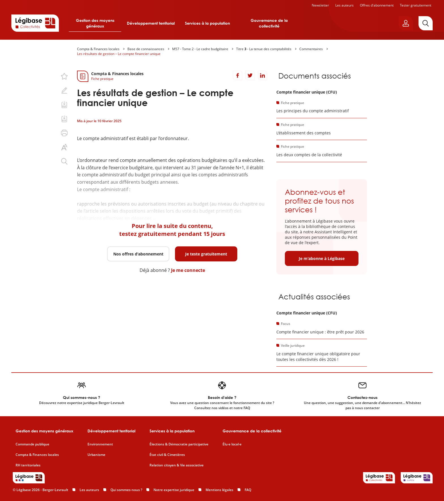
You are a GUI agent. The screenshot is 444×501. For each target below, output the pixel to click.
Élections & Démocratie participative (179, 444)
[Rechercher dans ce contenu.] (64, 161)
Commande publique (32, 444)
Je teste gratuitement (206, 254)
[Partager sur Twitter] (250, 75)
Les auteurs (344, 5)
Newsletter (320, 5)
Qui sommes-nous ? (126, 489)
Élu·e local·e (232, 444)
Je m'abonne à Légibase (322, 258)
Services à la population (207, 23)
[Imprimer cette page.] (64, 133)
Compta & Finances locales (98, 48)
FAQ (248, 489)
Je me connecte (188, 270)
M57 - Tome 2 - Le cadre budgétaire (200, 48)
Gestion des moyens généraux (95, 23)
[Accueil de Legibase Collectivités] (35, 22)
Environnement (100, 444)
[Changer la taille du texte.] (64, 147)
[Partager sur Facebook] (237, 75)
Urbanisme (96, 455)
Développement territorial (151, 23)
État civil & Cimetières (167, 455)
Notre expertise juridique (173, 489)
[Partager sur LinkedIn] (262, 75)
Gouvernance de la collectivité (269, 23)
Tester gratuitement (415, 5)
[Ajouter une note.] (64, 90)
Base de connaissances (145, 48)
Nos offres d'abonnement (138, 254)
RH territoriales (28, 465)
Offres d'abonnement (377, 5)
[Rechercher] (426, 23)
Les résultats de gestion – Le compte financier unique (119, 53)
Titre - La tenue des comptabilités (263, 48)
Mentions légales (219, 489)
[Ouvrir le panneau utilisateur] (406, 23)
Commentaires (311, 48)
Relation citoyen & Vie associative (177, 465)
